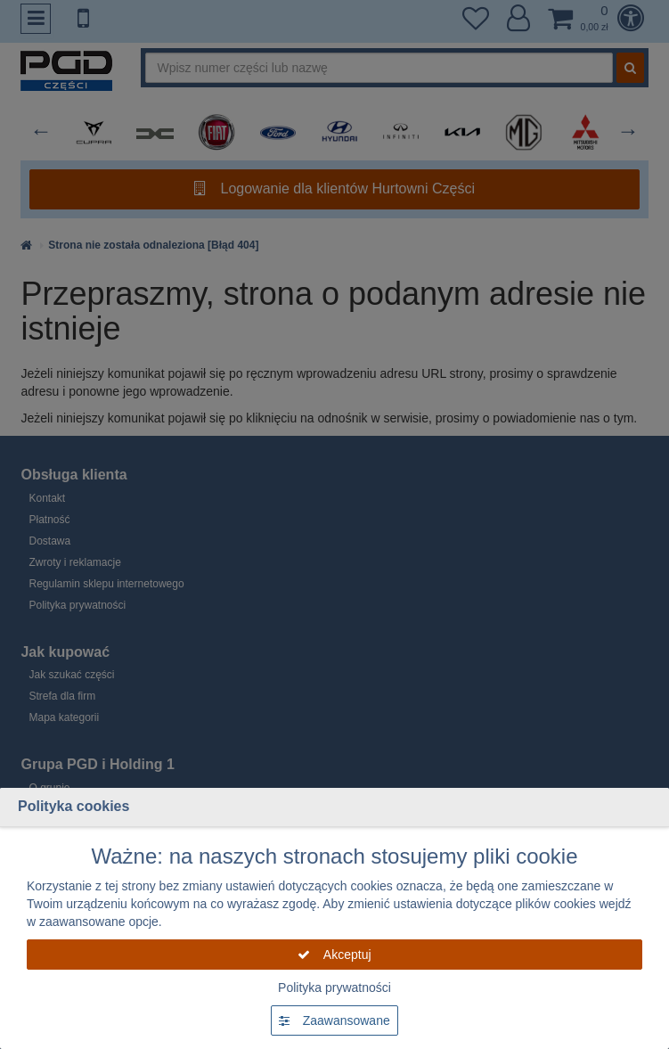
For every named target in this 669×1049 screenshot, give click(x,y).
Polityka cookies (73, 806)
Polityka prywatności (334, 987)
